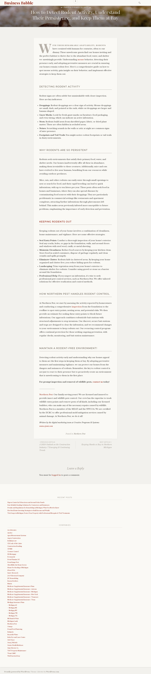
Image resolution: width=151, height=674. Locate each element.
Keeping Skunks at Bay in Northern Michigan (94, 444)
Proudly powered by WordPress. (17, 672)
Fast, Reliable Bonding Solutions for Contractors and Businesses (28, 505)
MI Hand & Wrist (13, 618)
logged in (56, 475)
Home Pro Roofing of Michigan (17, 567)
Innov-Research (12, 573)
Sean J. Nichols (12, 642)
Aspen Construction (13, 538)
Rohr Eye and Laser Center (16, 637)
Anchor (9, 533)
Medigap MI (13, 608)
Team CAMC (11, 653)
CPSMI (9, 549)
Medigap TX (13, 616)
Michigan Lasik (12, 621)
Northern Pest (46, 394)
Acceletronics (11, 530)
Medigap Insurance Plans (15, 602)
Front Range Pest (13, 562)
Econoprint (11, 557)
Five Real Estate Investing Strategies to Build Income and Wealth (28, 510)
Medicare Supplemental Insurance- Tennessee (22, 597)
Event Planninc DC (13, 559)
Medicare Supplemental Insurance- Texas (21, 600)
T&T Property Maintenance (16, 650)
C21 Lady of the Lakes (14, 543)
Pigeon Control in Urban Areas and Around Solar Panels (25, 502)
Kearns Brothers (12, 581)
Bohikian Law (12, 541)
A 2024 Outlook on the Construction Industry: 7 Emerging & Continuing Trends (57, 446)
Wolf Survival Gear (13, 656)
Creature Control (13, 551)
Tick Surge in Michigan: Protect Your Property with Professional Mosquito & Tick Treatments (38, 513)
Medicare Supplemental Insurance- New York (22, 594)
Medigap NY (13, 610)
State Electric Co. (13, 648)
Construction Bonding (14, 546)
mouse (81, 59)
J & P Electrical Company (15, 575)
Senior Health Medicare (15, 645)
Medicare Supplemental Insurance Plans (20, 586)
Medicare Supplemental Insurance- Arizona (22, 589)
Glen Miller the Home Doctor (17, 565)
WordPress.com (52, 672)
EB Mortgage (11, 554)
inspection (77, 307)
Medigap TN (13, 613)
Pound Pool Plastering (14, 629)
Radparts (10, 632)
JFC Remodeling (12, 578)
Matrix (9, 583)
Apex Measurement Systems (16, 535)
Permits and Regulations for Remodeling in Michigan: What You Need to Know (33, 508)
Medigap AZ (13, 605)
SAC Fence (11, 640)
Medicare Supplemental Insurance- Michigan (22, 592)
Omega (9, 626)
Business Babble (18, 2)
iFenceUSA (11, 570)
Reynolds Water (12, 634)
